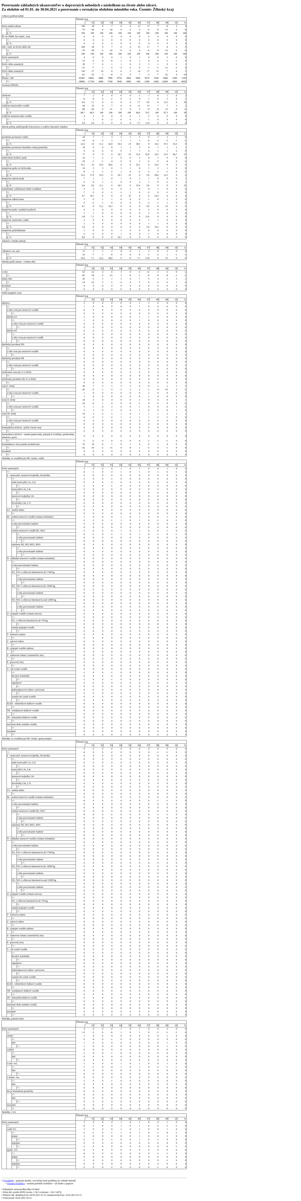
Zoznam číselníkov (16, 1183)
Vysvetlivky (8, 1180)
